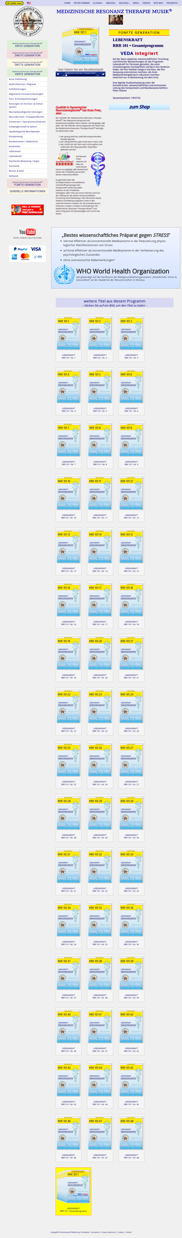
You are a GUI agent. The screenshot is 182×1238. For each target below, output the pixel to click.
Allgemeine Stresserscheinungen (26, 93)
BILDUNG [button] (124, 3)
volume (102, 74)
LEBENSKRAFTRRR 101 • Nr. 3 (131, 356)
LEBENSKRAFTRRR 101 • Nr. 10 (68, 516)
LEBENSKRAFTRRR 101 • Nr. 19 (68, 676)
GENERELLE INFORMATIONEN (27, 191)
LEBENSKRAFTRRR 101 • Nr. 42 (131, 1049)
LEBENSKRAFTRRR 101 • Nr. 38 (100, 996)
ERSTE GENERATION (27, 45)
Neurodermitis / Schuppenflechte (26, 116)
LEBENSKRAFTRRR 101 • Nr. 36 (131, 943)
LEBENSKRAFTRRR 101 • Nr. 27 (131, 783)
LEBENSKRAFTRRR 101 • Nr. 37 (68, 996)
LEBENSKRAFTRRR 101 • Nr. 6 (131, 409)
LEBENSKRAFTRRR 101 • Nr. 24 (131, 729)
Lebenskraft (15, 156)
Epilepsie (13, 175)
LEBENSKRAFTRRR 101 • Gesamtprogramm (73, 1209)
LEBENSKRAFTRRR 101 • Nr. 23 (100, 729)
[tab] (27, 44)
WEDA (136, 3)
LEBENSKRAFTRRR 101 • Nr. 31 (68, 889)
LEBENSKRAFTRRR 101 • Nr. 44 (100, 1103)
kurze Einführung (18, 79)
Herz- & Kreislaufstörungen (23, 98)
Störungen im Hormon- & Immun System (26, 105)
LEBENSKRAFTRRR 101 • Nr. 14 (100, 569)
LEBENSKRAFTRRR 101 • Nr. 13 (68, 569)
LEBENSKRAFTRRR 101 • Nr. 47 (100, 1156)
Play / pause (58, 74)
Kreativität (14, 146)
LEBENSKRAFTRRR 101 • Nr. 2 (100, 356)
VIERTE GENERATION (27, 73)
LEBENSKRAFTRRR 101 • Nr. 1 (69, 356)
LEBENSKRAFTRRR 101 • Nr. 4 (69, 409)
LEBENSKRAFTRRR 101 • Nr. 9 (131, 463)
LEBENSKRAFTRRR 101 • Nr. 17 (100, 623)
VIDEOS (146, 3)
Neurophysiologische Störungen (25, 111)
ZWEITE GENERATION (27, 54)
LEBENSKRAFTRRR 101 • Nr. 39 (131, 996)
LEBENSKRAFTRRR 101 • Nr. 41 (100, 1049)
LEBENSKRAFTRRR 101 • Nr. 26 (100, 783)
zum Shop (139, 107)
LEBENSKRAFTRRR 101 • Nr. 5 (100, 409)
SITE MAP (158, 3)
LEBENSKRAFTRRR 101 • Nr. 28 (68, 836)
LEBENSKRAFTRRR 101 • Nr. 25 (68, 783)
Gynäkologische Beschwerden (24, 131)
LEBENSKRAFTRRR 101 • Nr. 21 (131, 676)
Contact (128, 1232)
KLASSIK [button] (98, 3)
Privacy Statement (108, 1232)
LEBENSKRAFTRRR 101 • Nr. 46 (68, 1156)
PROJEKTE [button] (172, 3)
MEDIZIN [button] (111, 3)
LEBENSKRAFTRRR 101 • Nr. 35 (100, 943)
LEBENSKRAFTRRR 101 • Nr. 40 (68, 1049)
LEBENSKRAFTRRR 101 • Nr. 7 (69, 463)
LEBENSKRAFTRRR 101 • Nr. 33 (131, 889)
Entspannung (16, 136)
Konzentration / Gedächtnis (23, 141)
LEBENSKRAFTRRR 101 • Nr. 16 (68, 623)
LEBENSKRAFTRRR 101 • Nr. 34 (68, 943)
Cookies (120, 1232)
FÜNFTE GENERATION (27, 183)
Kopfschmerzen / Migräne (22, 84)
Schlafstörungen (17, 88)
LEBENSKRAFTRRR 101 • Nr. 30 (131, 836)
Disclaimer (95, 1232)
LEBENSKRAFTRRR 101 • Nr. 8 (100, 463)
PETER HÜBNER (82, 3)
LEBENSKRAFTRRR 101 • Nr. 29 (100, 836)
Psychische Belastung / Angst (24, 160)
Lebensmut (15, 151)
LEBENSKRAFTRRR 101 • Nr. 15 (131, 569)
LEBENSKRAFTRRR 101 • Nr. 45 (131, 1103)
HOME (67, 3)
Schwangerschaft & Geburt (23, 126)
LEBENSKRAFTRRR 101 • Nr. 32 (100, 889)
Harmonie (14, 165)
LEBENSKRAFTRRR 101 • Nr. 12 (131, 516)
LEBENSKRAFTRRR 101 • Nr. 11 (100, 516)
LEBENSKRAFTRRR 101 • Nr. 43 (68, 1103)
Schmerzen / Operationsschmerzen (27, 121)
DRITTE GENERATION (27, 63)
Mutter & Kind (16, 170)
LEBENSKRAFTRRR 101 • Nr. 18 (131, 623)
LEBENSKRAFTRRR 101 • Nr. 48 (131, 1156)
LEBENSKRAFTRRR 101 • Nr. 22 (68, 729)
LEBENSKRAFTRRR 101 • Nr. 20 (100, 676)
